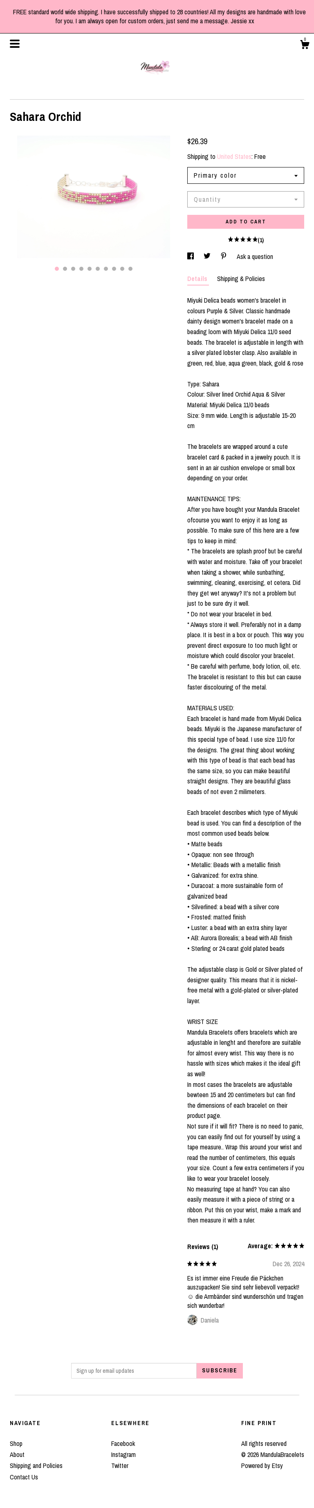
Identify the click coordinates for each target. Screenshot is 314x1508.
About (17, 1454)
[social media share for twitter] (208, 256)
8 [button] (114, 269)
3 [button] (73, 269)
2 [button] (65, 269)
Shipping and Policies (36, 1465)
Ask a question (255, 256)
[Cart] (304, 46)
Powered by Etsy (262, 1465)
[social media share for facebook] (191, 256)
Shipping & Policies (241, 278)
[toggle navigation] (15, 44)
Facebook (123, 1443)
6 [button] (98, 269)
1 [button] (57, 269)
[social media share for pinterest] (224, 256)
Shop (16, 1443)
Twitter (119, 1465)
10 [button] (130, 269)
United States (234, 156)
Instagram (123, 1454)
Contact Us (24, 1476)
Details (198, 278)
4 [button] (81, 269)
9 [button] (122, 269)
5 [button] (89, 269)
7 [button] (106, 269)
